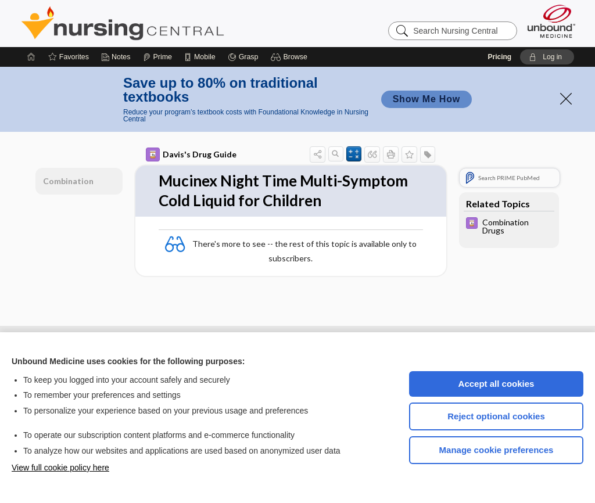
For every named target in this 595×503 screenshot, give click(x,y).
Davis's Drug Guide (191, 154)
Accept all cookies (496, 384)
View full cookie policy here (60, 467)
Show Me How (426, 99)
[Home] (31, 57)
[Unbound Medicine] (551, 21)
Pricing (499, 57)
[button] (291, 57)
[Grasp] (243, 57)
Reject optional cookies (496, 416)
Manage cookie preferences (496, 450)
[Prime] (157, 57)
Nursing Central (166, 23)
